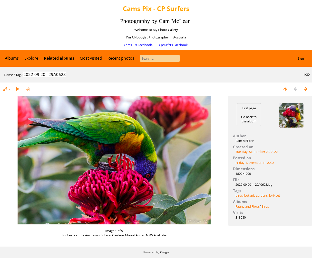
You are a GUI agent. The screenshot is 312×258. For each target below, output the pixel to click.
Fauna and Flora (247, 206)
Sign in (302, 58)
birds (239, 195)
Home (8, 75)
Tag (18, 75)
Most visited (91, 58)
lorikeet (274, 195)
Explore (31, 58)
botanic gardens (256, 195)
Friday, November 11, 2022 (254, 162)
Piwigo (164, 252)
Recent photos (120, 58)
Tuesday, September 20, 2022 (256, 151)
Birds (265, 206)
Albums (12, 58)
